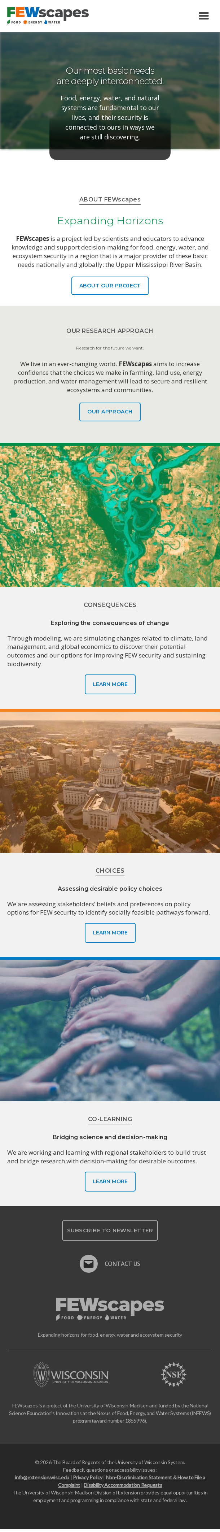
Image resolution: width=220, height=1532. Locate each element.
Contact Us (110, 1263)
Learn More (110, 687)
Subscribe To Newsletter (110, 1232)
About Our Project (110, 285)
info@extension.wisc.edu (42, 1480)
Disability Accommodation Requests (123, 1488)
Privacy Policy (87, 1480)
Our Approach (110, 414)
